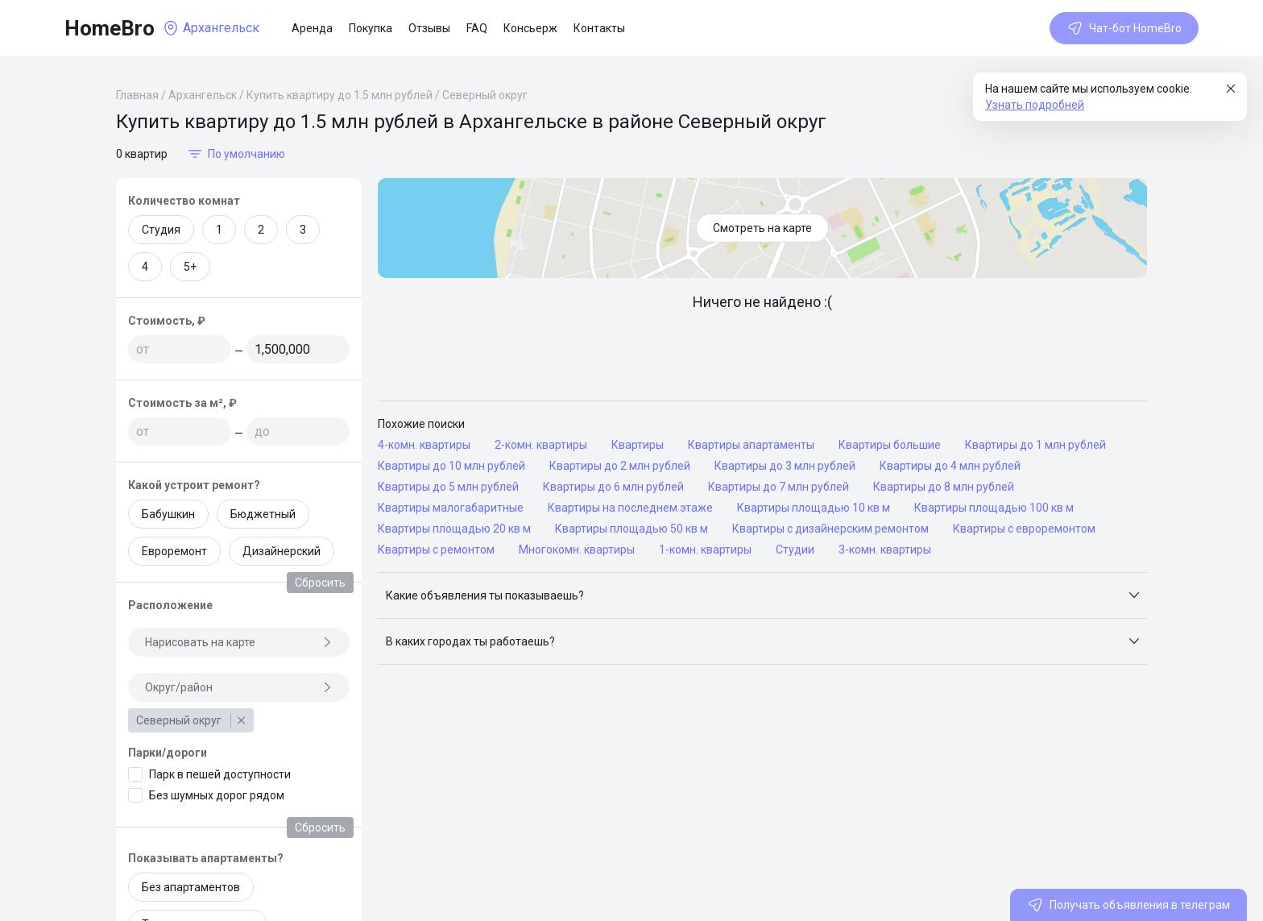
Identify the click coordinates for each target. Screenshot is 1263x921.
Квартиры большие (890, 444)
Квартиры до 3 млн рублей (784, 465)
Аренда (312, 28)
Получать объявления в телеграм (1128, 905)
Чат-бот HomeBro (1124, 28)
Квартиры (637, 444)
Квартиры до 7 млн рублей (778, 486)
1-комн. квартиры (705, 549)
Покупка (370, 28)
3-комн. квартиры (885, 549)
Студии (795, 549)
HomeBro (109, 28)
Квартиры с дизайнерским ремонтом (830, 528)
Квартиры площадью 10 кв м (813, 507)
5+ (190, 266)
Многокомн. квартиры (577, 549)
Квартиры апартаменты (751, 444)
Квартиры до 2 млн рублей (619, 465)
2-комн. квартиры (541, 444)
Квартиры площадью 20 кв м (454, 528)
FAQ (476, 28)
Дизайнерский (281, 551)
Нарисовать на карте (239, 642)
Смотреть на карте (762, 228)
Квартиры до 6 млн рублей (613, 486)
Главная (137, 95)
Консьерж (530, 28)
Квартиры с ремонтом (436, 549)
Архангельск (202, 95)
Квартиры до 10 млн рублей (451, 465)
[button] (762, 595)
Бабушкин (168, 514)
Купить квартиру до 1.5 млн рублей (339, 95)
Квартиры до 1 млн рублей (1035, 444)
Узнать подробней (1034, 104)
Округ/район (239, 687)
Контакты (599, 28)
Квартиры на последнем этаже (630, 507)
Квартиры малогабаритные (451, 507)
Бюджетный (263, 514)
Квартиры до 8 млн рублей (943, 486)
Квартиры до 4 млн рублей (950, 465)
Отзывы (429, 28)
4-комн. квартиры (424, 444)
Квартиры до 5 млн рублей (448, 486)
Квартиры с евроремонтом (1024, 528)
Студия (161, 229)
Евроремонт (174, 551)
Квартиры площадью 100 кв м (994, 507)
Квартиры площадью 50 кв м (631, 528)
